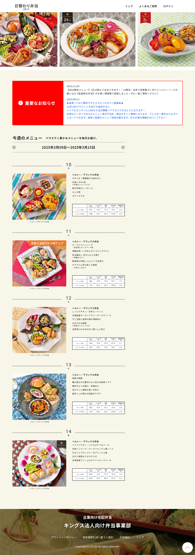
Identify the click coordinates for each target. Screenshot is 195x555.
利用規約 (125, 537)
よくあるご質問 (148, 6)
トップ (129, 6)
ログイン (168, 6)
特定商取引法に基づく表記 (98, 537)
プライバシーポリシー (63, 537)
